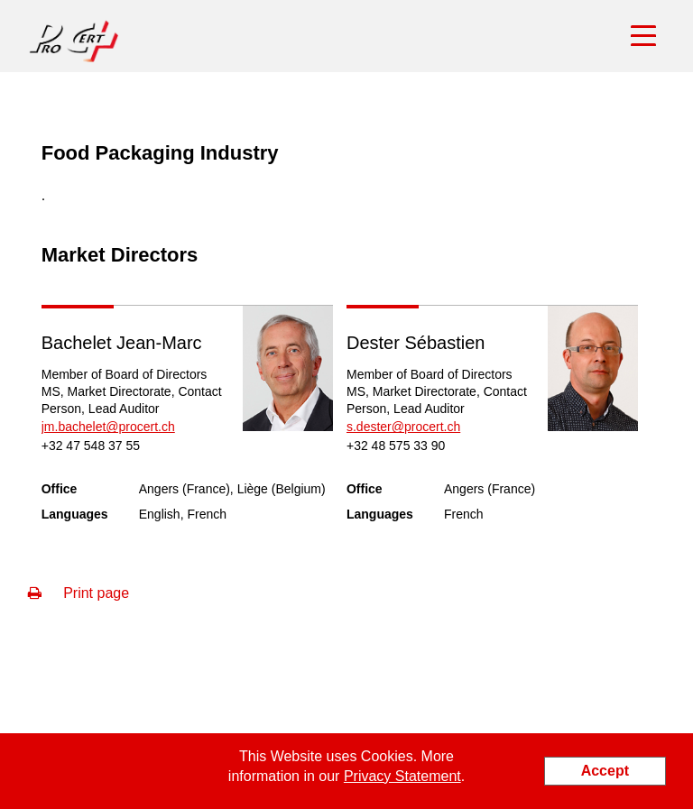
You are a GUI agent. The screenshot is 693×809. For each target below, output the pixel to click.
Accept (605, 770)
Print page (78, 593)
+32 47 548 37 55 (91, 445)
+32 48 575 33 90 (395, 445)
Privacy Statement (402, 776)
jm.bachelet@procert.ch (108, 426)
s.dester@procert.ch (403, 426)
